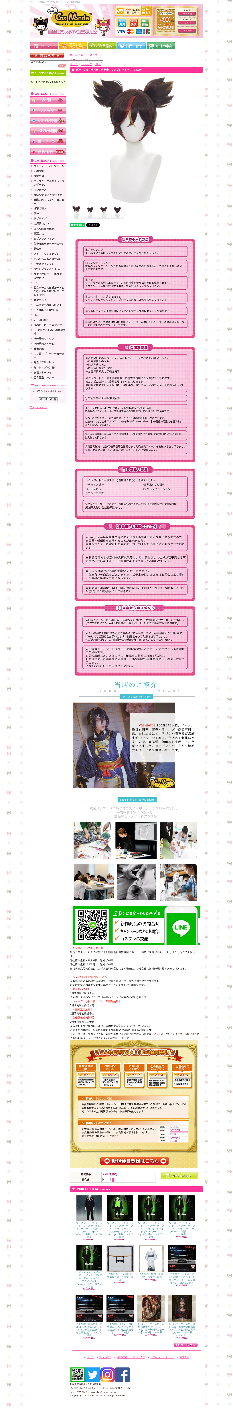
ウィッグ (86, 59)
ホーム (74, 55)
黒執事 (37, 248)
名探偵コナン (41, 223)
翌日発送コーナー (44, 377)
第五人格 (39, 233)
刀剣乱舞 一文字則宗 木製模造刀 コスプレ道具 (120, 1263)
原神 (36, 213)
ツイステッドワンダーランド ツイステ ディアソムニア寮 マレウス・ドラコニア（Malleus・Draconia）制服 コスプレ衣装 (89, 1266)
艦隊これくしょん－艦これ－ (49, 202)
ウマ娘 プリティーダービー (49, 355)
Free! (37, 315)
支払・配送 (105, 1357)
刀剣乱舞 (39, 171)
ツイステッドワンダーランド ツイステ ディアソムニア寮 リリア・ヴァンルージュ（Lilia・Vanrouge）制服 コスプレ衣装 (120, 1217)
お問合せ (184, 1357)
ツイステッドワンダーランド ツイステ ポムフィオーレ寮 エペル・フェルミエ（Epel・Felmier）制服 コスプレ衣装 (89, 1217)
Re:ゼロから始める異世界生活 (50, 332)
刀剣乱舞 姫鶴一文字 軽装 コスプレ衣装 (152, 1262)
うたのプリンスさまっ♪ (47, 269)
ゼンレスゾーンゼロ (45, 367)
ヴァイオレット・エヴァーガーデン (49, 276)
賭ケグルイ (40, 300)
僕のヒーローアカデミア (48, 325)
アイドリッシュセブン (46, 254)
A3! (36, 282)
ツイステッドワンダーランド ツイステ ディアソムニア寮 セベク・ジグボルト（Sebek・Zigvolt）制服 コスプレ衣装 (151, 1217)
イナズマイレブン (44, 264)
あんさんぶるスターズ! (47, 258)
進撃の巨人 (40, 208)
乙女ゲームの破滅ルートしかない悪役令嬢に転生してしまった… (49, 291)
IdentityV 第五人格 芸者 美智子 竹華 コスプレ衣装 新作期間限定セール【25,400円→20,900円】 (151, 1314)
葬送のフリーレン (44, 362)
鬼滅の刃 (39, 176)
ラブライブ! (40, 218)
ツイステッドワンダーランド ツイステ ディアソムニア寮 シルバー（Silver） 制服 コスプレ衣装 (182, 1215)
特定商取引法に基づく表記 (131, 1357)
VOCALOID (41, 320)
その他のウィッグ (44, 338)
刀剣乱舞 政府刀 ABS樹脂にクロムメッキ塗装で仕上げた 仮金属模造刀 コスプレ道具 (120, 1314)
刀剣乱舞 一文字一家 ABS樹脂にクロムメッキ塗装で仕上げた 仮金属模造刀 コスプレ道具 (182, 1264)
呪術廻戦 (39, 349)
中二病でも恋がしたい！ (48, 305)
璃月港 (93, 55)
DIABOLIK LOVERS (46, 310)
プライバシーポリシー (162, 1357)
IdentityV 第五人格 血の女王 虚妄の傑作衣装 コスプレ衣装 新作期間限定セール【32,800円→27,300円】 (183, 1316)
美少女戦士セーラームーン (49, 244)
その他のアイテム (44, 343)
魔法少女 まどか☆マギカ (48, 195)
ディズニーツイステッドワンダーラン (49, 183)
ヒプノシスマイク (44, 238)
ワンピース (40, 189)
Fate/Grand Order (44, 228)
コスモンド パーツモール (49, 166)
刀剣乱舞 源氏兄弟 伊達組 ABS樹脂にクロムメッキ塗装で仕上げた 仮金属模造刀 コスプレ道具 (89, 1316)
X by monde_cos (38, 407)
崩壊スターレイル (44, 372)
